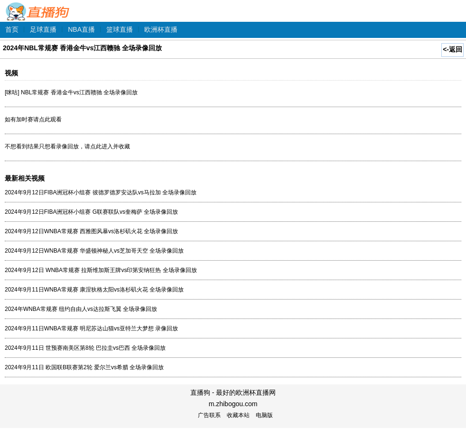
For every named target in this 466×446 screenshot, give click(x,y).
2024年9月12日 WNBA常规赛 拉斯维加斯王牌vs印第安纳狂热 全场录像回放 (101, 270)
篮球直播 (119, 29)
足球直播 (43, 29)
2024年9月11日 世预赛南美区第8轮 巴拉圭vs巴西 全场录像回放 (85, 348)
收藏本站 (238, 415)
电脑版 (264, 415)
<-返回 (452, 49)
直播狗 (38, 6)
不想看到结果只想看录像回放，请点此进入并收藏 (67, 146)
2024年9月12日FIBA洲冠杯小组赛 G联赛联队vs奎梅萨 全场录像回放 (91, 212)
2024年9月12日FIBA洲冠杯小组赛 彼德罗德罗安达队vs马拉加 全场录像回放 (100, 192)
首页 (12, 29)
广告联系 (209, 415)
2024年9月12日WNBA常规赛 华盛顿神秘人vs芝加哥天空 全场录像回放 (94, 250)
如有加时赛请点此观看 (33, 119)
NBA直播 (81, 29)
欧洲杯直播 (160, 29)
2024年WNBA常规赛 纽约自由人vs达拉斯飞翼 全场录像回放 (81, 309)
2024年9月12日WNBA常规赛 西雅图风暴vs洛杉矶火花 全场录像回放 (91, 231)
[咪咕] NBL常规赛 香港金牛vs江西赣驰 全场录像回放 (71, 92)
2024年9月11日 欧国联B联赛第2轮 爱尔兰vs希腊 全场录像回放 (84, 367)
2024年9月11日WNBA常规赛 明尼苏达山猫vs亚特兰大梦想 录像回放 (91, 328)
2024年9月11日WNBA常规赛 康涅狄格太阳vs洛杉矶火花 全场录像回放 (94, 289)
